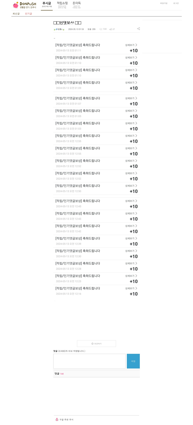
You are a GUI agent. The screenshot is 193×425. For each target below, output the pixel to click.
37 (114, 29)
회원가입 (164, 3)
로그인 (176, 3)
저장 (133, 361)
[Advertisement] (31, 59)
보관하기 (98, 343)
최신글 (16, 13)
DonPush (24, 5)
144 (105, 28)
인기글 (28, 13)
